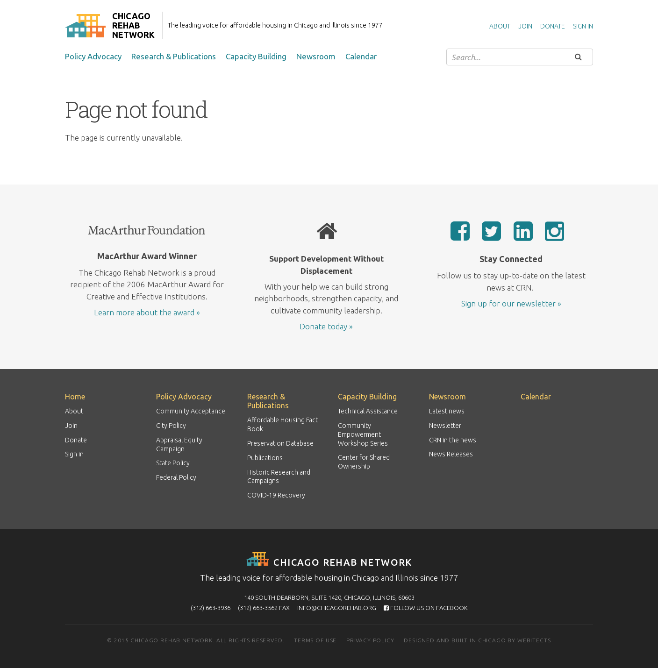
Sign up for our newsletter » (511, 303)
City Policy (171, 425)
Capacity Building (256, 56)
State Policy (173, 463)
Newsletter (445, 425)
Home (75, 396)
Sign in (583, 26)
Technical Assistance (368, 411)
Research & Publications (173, 56)
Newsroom (316, 56)
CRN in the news (452, 440)
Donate (552, 26)
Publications (265, 458)
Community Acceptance (190, 411)
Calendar (361, 56)
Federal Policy (176, 477)
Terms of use (315, 640)
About (499, 26)
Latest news (447, 411)
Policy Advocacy (93, 56)
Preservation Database (280, 443)
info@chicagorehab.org (336, 607)
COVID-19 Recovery (276, 495)
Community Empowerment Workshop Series (363, 434)
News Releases (451, 454)
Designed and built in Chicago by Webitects (477, 640)
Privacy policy (370, 640)
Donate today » (326, 326)
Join (525, 26)
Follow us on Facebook (426, 607)
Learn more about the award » (147, 312)
